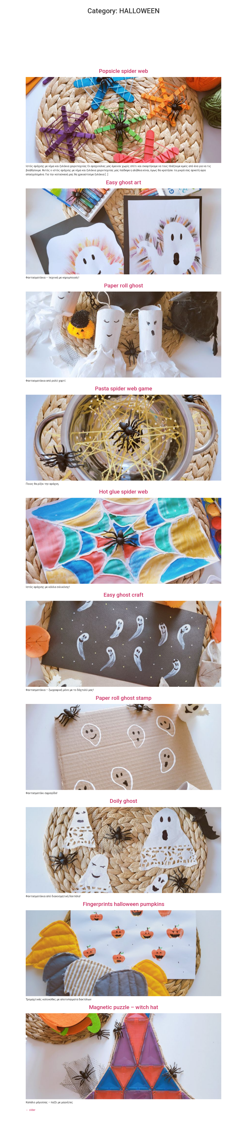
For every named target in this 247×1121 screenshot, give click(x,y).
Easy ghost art (123, 182)
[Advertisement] (123, 42)
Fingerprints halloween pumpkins (123, 904)
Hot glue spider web (123, 491)
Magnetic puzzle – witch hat (123, 1007)
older (30, 1110)
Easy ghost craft (123, 595)
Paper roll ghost (123, 285)
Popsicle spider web (123, 71)
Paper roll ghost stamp (123, 698)
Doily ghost (123, 801)
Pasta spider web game (123, 388)
